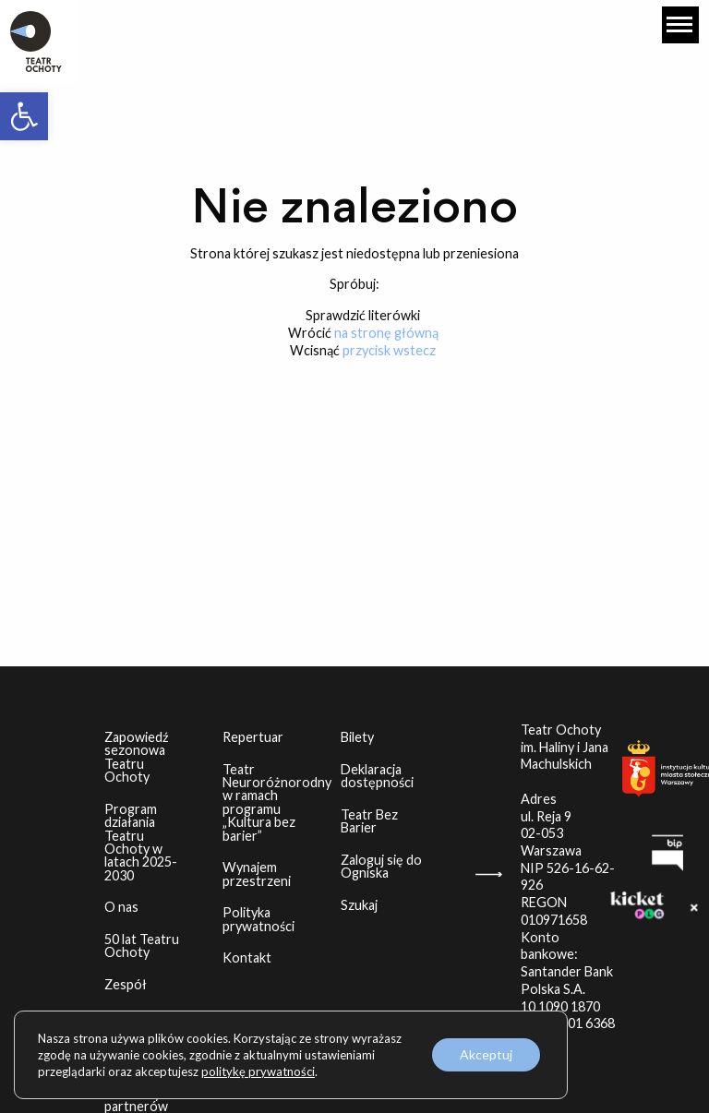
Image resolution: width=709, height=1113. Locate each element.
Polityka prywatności (258, 918)
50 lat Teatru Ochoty (141, 945)
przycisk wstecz (389, 350)
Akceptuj (486, 1054)
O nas (121, 907)
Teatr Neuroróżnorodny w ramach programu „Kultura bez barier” (272, 802)
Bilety (357, 737)
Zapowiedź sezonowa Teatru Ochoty (136, 756)
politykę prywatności (258, 1071)
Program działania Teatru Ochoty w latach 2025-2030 (140, 842)
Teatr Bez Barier (369, 821)
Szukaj (359, 905)
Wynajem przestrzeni (256, 873)
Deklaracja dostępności (377, 775)
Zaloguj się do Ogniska (391, 866)
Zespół (125, 984)
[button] (24, 116)
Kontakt (246, 957)
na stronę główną (386, 333)
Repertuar (252, 737)
